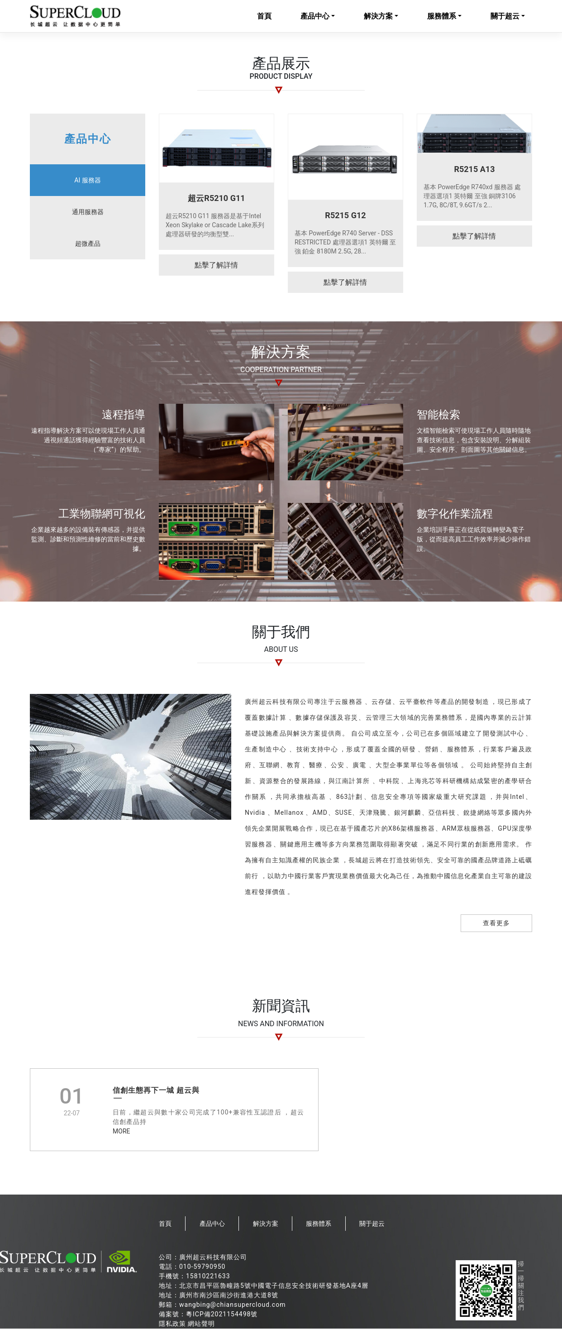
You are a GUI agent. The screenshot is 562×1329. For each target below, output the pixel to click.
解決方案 (378, 16)
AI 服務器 (87, 180)
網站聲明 (201, 1324)
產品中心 (314, 16)
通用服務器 (88, 212)
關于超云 (505, 16)
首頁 (264, 16)
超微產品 (87, 244)
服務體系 (441, 16)
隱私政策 (172, 1324)
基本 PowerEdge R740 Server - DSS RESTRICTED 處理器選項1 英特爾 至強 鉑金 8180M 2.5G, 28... (345, 242)
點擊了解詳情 (216, 265)
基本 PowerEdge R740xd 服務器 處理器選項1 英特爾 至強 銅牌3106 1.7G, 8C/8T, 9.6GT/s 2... (472, 196)
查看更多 (496, 923)
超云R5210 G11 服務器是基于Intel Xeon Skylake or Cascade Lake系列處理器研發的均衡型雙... (215, 225)
